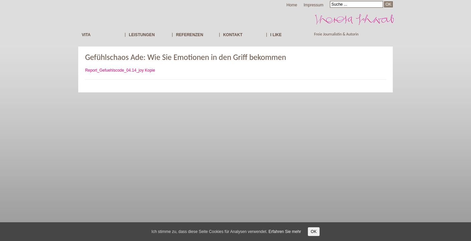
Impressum (313, 5)
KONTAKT (232, 35)
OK (314, 231)
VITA (86, 35)
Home (291, 5)
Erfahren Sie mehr (284, 231)
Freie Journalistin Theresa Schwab (371, 19)
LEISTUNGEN (141, 35)
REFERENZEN (189, 35)
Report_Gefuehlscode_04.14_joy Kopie (120, 70)
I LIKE (276, 35)
